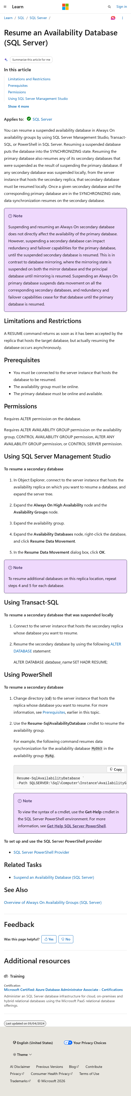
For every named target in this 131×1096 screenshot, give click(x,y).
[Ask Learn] (113, 18)
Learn (8, 17)
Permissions (17, 92)
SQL (21, 17)
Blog (72, 1066)
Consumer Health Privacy (50, 1073)
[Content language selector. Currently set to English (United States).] (33, 1043)
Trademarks (19, 1080)
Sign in (121, 6)
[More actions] (122, 18)
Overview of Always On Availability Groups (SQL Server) (53, 902)
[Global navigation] (5, 6)
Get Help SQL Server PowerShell (76, 825)
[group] (70, 781)
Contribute (94, 1066)
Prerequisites (18, 85)
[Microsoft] (65, 7)
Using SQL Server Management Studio (38, 98)
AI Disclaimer (20, 1066)
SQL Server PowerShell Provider (41, 852)
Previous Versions (49, 1066)
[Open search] (109, 6)
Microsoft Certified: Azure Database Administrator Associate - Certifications (63, 989)
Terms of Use (89, 1073)
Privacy (15, 1073)
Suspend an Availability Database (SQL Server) (54, 877)
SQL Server (38, 17)
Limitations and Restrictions (29, 79)
